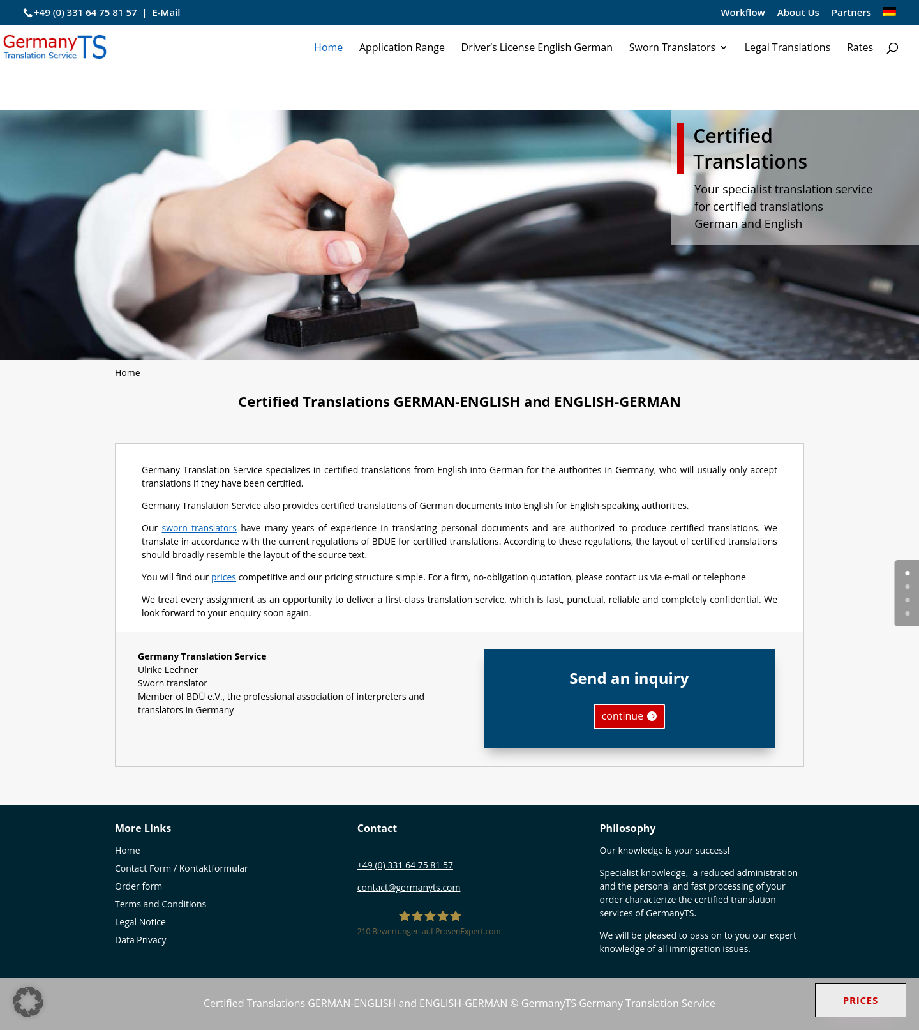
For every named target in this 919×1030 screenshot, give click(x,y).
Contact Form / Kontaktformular (181, 868)
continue (622, 716)
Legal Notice (140, 922)
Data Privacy (141, 940)
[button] (28, 1002)
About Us (798, 13)
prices (223, 577)
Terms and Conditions (160, 904)
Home (328, 48)
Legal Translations (788, 48)
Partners (851, 13)
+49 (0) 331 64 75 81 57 (85, 12)
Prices (861, 1000)
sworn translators (199, 528)
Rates (860, 48)
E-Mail (166, 12)
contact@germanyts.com (409, 887)
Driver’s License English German (537, 48)
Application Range (402, 48)
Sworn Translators (672, 48)
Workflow (743, 13)
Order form (138, 886)
